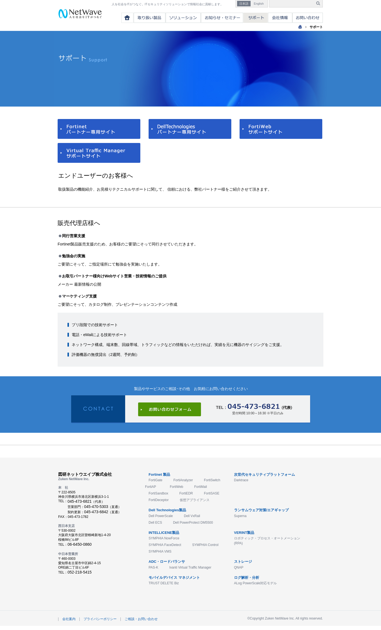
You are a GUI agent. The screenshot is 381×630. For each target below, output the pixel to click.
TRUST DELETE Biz (164, 583)
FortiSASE (211, 493)
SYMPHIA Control (205, 545)
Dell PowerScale (161, 516)
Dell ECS (155, 522)
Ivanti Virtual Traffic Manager (190, 567)
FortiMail (200, 487)
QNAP (238, 567)
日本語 (243, 3)
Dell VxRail (192, 516)
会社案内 (69, 619)
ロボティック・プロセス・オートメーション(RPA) (267, 540)
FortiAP (150, 487)
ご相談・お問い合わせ (141, 619)
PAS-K (153, 567)
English (259, 3)
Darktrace (241, 480)
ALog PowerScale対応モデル (255, 583)
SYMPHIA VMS (160, 551)
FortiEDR (186, 493)
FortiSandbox (158, 493)
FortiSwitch (212, 480)
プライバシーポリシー (100, 619)
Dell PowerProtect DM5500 (193, 522)
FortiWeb (176, 487)
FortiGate (155, 480)
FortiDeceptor (159, 500)
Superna (240, 516)
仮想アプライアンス (195, 500)
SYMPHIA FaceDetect (165, 545)
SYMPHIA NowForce (164, 538)
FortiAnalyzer (183, 480)
